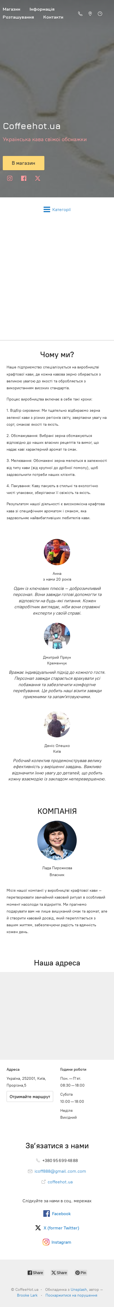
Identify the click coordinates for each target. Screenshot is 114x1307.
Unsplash (79, 1289)
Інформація (42, 9)
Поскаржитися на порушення (71, 1295)
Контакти (53, 17)
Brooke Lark (27, 1295)
